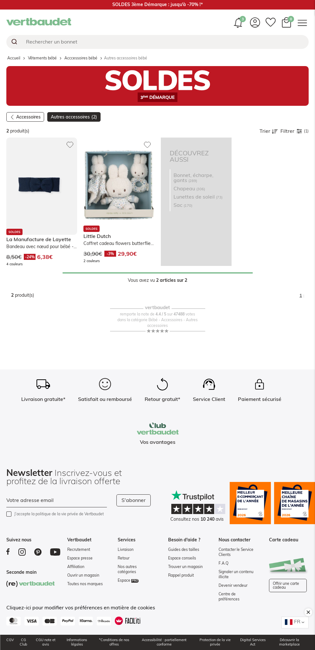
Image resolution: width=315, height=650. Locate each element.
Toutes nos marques (85, 584)
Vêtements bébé (42, 58)
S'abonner (133, 500)
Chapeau (189, 188)
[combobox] (157, 42)
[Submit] (13, 42)
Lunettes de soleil (198, 197)
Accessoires (28, 117)
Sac (183, 205)
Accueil (13, 58)
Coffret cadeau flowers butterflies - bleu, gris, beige (118, 244)
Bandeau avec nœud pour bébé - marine (40, 247)
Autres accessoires (74, 117)
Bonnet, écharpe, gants (193, 178)
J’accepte (59, 514)
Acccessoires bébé (80, 58)
